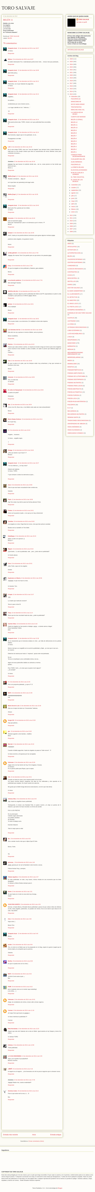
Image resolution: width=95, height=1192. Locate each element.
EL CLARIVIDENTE (73, 294)
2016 (71, 86)
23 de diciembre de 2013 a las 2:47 (28, 877)
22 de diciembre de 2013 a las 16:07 (28, 48)
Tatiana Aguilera (13, 877)
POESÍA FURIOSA (73, 395)
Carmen (10, 1010)
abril (72, 204)
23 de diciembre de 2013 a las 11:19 (23, 1010)
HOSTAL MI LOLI (13, 291)
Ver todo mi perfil (81, 22)
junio (73, 198)
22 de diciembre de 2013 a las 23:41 (21, 777)
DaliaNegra (11, 536)
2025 (71, 61)
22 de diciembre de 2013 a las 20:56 (31, 578)
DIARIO (69, 284)
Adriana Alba (12, 799)
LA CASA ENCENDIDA (15, 1056)
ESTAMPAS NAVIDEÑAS (75, 310)
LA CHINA (70, 324)
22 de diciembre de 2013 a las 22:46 (21, 731)
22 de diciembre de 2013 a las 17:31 (32, 280)
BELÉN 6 (74, 138)
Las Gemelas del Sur (14, 329)
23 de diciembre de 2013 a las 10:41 (24, 999)
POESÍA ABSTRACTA (74, 389)
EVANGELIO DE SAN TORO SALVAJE (79, 313)
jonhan (10, 304)
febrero (73, 209)
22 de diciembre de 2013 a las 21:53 (19, 682)
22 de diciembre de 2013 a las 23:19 (23, 744)
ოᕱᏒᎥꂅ (10, 1069)
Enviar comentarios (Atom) (36, 1141)
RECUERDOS (71, 411)
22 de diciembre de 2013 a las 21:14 (22, 612)
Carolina (10, 521)
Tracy (9, 612)
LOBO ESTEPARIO (73, 330)
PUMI (9, 986)
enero (73, 212)
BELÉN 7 (74, 136)
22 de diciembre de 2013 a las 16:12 (28, 81)
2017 (71, 83)
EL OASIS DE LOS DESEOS (77, 180)
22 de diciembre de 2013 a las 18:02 (28, 318)
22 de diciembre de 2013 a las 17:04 (28, 253)
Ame (9, 919)
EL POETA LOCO (72, 306)
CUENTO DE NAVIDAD (78, 117)
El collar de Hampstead (15, 390)
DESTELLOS (71, 281)
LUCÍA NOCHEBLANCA (74, 333)
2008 (71, 226)
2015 (71, 88)
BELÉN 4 (74, 144)
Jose (9, 485)
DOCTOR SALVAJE (73, 288)
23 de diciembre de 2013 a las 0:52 (20, 838)
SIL (9, 838)
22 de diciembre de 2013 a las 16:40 (28, 205)
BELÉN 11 (74, 125)
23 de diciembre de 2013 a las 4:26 (30, 904)
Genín (10, 891)
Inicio (34, 1135)
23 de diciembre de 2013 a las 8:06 (23, 961)
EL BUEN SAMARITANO (75, 291)
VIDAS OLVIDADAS (73, 430)
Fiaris (9, 499)
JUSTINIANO (71, 321)
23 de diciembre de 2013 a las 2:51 (22, 891)
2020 (71, 75)
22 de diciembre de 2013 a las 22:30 (30, 705)
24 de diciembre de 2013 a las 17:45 (24, 1080)
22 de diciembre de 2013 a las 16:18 (24, 161)
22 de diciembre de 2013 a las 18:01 (23, 304)
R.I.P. (69, 408)
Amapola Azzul (12, 48)
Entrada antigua (55, 1135)
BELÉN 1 (74, 152)
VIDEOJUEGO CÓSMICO (75, 433)
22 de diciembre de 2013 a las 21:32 (27, 623)
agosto (73, 193)
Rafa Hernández (13, 1028)
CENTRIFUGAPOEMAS (74, 262)
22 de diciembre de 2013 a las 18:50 (24, 377)
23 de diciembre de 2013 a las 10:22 (22, 986)
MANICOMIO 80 (76, 101)
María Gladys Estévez (14, 419)
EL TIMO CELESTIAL (77, 177)
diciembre (74, 96)
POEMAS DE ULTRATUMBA (76, 376)
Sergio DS (11, 720)
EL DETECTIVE (72, 297)
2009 (71, 223)
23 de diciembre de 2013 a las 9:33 (21, 974)
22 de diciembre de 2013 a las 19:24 (19, 430)
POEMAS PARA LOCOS (75, 386)
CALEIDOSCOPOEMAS (75, 259)
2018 (71, 80)
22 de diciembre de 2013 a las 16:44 (24, 218)
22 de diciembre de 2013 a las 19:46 (23, 450)
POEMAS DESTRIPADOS (75, 379)
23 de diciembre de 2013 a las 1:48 (25, 862)
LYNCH (69, 337)
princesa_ (11, 862)
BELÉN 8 (74, 133)
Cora (9, 563)
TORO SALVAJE (18, 8)
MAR (9, 693)
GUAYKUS (70, 318)
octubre (73, 187)
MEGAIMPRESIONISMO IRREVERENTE (75, 353)
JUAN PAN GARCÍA (14, 904)
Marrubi (10, 744)
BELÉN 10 (74, 127)
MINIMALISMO (72, 363)
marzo (73, 206)
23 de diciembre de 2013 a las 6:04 (22, 944)
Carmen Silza (12, 623)
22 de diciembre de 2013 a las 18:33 (21, 360)
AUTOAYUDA (71, 250)
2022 (71, 69)
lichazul (10, 233)
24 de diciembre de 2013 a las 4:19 (23, 1069)
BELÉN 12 (74, 122)
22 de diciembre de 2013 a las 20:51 (21, 563)
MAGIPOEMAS (72, 340)
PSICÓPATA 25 (75, 164)
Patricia (10, 344)
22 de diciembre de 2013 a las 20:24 (23, 549)
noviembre (74, 185)
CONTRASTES (72, 272)
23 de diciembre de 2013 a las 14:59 (23, 1045)
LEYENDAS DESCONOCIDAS (76, 327)
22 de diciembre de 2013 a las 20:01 (23, 510)
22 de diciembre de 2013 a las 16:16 (21, 147)
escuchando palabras (14, 280)
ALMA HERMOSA (76, 162)
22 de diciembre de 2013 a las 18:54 (21, 404)
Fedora (10, 510)
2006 (71, 231)
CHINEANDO (71, 265)
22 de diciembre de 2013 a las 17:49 (29, 291)
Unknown (11, 762)
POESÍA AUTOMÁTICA (74, 392)
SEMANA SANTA (72, 417)
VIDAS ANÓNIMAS (73, 427)
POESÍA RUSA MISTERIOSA (76, 401)
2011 (71, 218)
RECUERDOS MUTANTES (75, 414)
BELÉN (10, 38)
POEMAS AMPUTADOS (74, 373)
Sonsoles (11, 218)
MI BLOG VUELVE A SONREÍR (77, 173)
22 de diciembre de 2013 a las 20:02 (24, 521)
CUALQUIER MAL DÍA (78, 159)
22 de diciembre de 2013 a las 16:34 (27, 176)
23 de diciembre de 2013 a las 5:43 (28, 933)
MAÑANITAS (71, 346)
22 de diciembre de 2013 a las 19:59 (22, 499)
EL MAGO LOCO (72, 303)
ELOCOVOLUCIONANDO (79, 170)
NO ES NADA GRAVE (78, 104)
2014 (71, 91)
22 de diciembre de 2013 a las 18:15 (24, 344)
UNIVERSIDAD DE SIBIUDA (76, 423)
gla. (9, 731)
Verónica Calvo (12, 1091)
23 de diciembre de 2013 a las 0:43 (26, 799)
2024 (71, 64)
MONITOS (70, 367)
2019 (71, 78)
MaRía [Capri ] (12, 176)
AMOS (69, 243)
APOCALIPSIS (72, 246)
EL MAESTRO (71, 300)
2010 (71, 221)
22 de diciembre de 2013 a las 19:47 (28, 463)
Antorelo (10, 377)
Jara (9, 360)
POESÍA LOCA (72, 398)
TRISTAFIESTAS (76, 107)
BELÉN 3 (74, 146)
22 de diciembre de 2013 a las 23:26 (24, 762)
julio (72, 195)
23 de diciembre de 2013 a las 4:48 (21, 919)
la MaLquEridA (12, 253)
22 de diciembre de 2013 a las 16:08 (28, 70)
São (9, 404)
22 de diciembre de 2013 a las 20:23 (25, 536)
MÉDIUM (70, 349)
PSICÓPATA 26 (75, 99)
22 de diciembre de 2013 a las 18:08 (31, 329)
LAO (9, 147)
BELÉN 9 (74, 130)
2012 (71, 215)
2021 (71, 72)
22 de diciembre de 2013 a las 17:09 (22, 265)
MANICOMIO (71, 343)
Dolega (10, 450)
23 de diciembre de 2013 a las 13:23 (28, 1028)
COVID (69, 275)
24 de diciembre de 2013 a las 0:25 (32, 1056)
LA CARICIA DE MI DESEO (77, 113)
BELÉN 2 (74, 149)
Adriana (10, 1045)
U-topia (10, 594)
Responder (11, 53)
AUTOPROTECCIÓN (74, 253)
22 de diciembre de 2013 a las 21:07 (23, 594)
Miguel (10, 549)
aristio (10, 944)
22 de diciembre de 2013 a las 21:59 (21, 693)
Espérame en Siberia (14, 578)
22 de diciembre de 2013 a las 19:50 (21, 485)
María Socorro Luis (14, 705)
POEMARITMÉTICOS (74, 370)
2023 (71, 67)
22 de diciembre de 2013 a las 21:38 (28, 638)
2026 (71, 59)
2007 (71, 229)
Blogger (60, 1188)
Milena (10, 59)
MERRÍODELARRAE (73, 357)
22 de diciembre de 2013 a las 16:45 (23, 233)
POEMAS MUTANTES (74, 382)
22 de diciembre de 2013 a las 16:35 (27, 194)
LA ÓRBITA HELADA (77, 167)
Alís (9, 777)
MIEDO (69, 360)
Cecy (9, 265)
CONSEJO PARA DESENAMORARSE (78, 155)
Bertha (10, 961)
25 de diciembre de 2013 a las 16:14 (28, 1091)
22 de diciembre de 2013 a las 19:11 (32, 419)
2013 (71, 94)
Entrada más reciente (10, 1135)
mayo (73, 201)
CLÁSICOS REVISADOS (75, 269)
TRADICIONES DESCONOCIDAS (78, 420)
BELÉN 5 (74, 141)
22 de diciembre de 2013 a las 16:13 (28, 94)
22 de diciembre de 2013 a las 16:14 (28, 119)
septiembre (74, 190)
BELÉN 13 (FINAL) (77, 119)
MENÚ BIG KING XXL (78, 110)
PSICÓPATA (71, 404)
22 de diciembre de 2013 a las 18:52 (33, 390)
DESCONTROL (72, 278)
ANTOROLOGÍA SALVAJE (75, 50)
